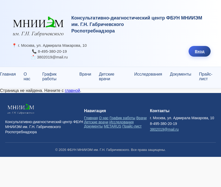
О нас (27, 76)
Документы (180, 74)
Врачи (85, 74)
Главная (8, 74)
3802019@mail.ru (164, 129)
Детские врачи (106, 76)
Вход (199, 51)
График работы (49, 76)
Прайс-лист (205, 76)
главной (72, 90)
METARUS (112, 126)
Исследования (148, 74)
